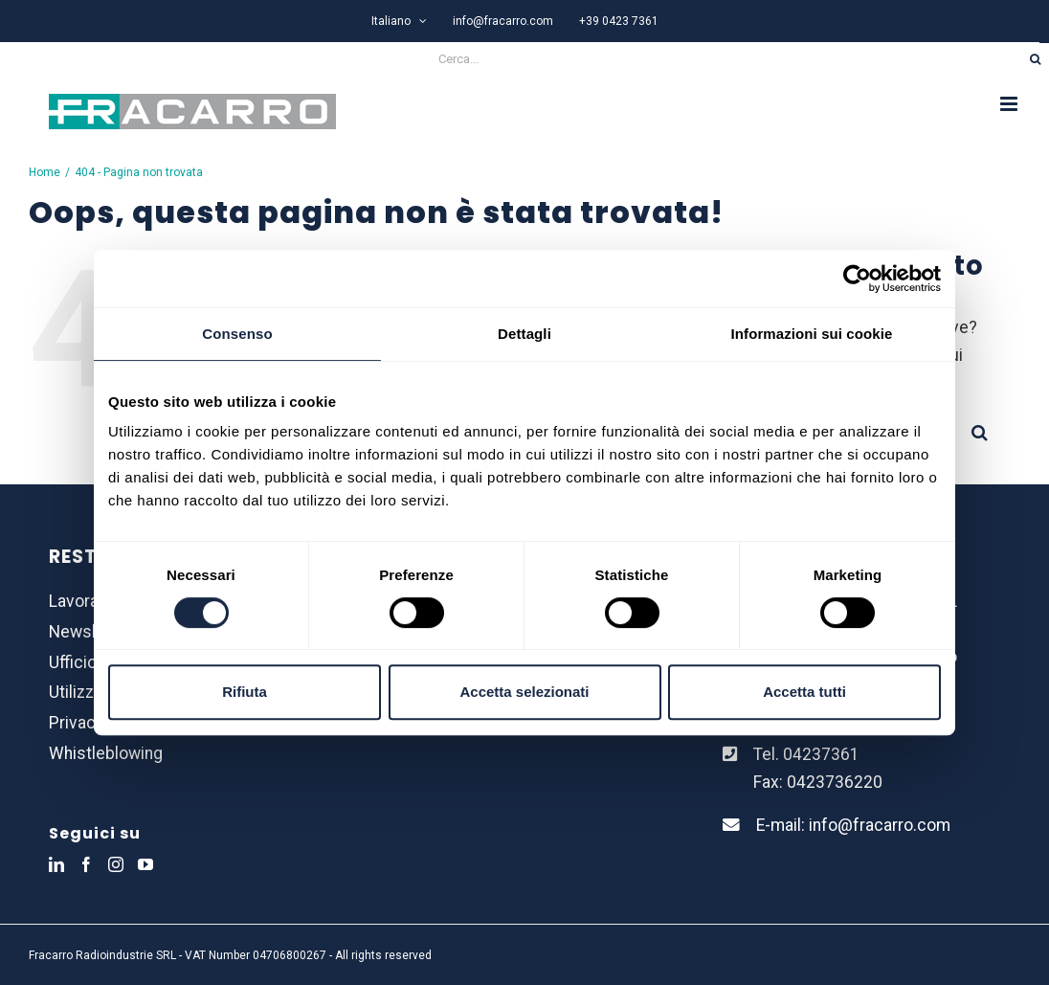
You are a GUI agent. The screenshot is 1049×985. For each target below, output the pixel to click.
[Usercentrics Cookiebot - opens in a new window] (857, 278)
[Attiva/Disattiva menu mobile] (1010, 104)
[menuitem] (399, 21)
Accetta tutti (804, 691)
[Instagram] (115, 864)
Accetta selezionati (524, 691)
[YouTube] (145, 864)
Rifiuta (244, 691)
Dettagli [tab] (524, 333)
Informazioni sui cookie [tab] (812, 333)
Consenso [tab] (237, 333)
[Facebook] (86, 864)
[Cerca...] (510, 59)
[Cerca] (1035, 59)
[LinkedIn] (56, 864)
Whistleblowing (106, 753)
